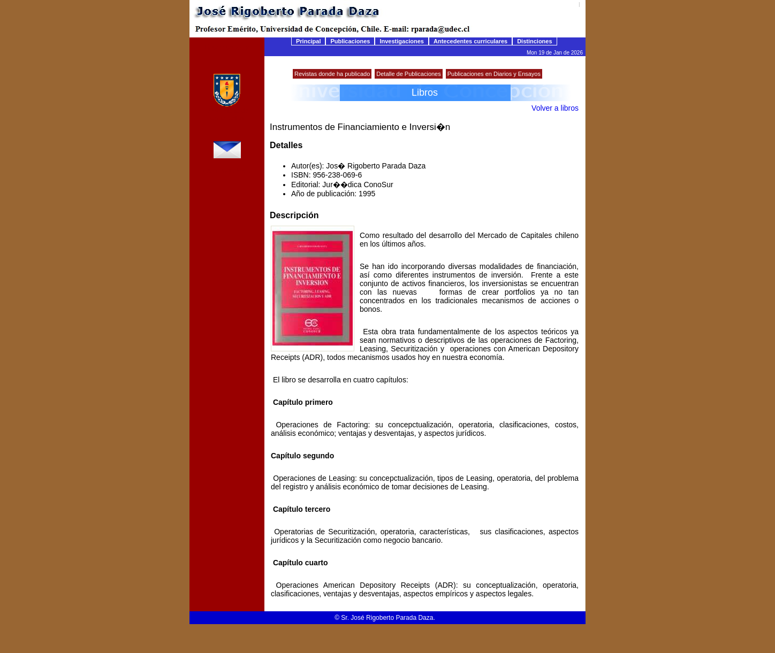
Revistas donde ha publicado (332, 74)
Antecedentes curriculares (470, 41)
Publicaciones (350, 41)
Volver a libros (555, 108)
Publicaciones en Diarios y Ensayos (494, 74)
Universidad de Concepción (227, 114)
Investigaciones (401, 41)
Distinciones (534, 41)
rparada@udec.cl (227, 171)
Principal (308, 41)
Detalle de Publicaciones (408, 74)
